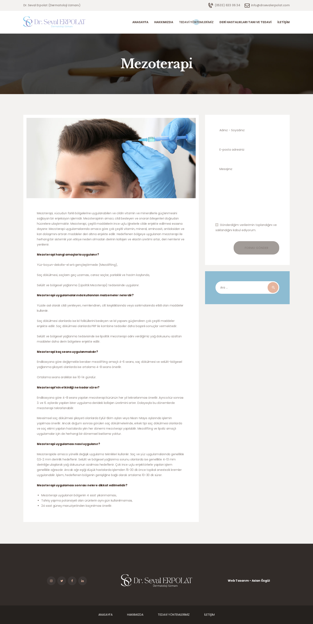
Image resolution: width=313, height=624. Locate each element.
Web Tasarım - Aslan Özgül (249, 581)
